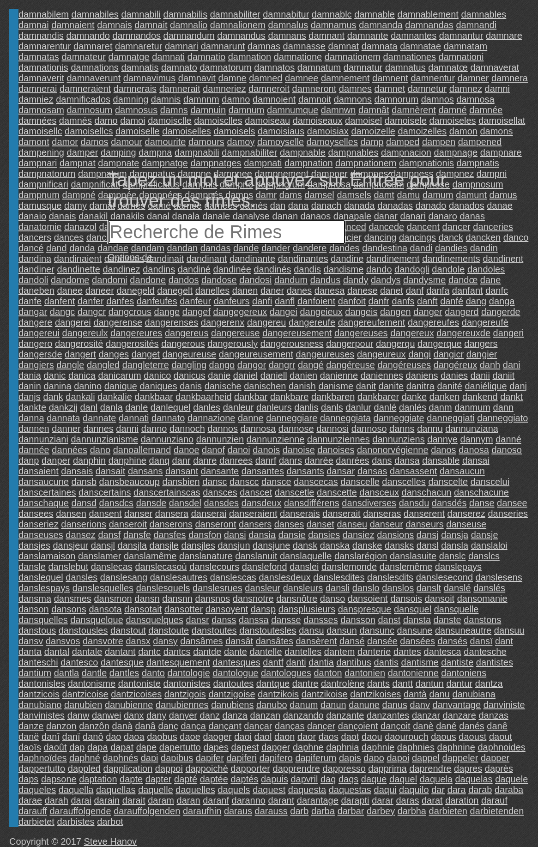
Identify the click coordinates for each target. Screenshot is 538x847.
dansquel (412, 609)
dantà (415, 694)
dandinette (78, 269)
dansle (32, 567)
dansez (81, 535)
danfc (496, 290)
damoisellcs (89, 131)
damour (126, 142)
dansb (84, 482)
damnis (166, 99)
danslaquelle (306, 556)
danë (28, 737)
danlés (412, 407)
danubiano (39, 705)
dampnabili (197, 152)
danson (33, 609)
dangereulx (85, 333)
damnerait (179, 89)
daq (328, 779)
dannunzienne (276, 439)
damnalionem (238, 25)
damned (265, 78)
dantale (87, 652)
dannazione (211, 418)
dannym (476, 439)
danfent (59, 301)
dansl (428, 545)
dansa (407, 460)
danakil (93, 216)
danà (122, 726)
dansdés (449, 503)
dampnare (501, 152)
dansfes (170, 535)
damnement (345, 78)
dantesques (236, 662)
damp (371, 142)
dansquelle (456, 609)
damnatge (129, 57)
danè (423, 726)
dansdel (185, 503)
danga (502, 301)
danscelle (360, 482)
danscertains (105, 492)
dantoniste (139, 683)
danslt (429, 588)
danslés (489, 588)
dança (193, 726)
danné (508, 439)
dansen (71, 513)
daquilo (414, 790)
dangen (395, 312)
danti (296, 662)
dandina (34, 259)
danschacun (427, 492)
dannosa (258, 429)
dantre (305, 683)
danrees (236, 460)
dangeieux (321, 312)
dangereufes (433, 322)
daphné (84, 758)
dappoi (169, 768)
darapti (355, 800)
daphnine (456, 747)
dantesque (122, 662)
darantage (318, 800)
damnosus (136, 110)
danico (157, 375)
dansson (357, 620)
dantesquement (178, 662)
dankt (511, 397)
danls (332, 407)
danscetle (294, 492)
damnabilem (43, 14)
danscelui (490, 482)
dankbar (250, 397)
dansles (81, 577)
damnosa (475, 99)
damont (33, 142)
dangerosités (132, 344)
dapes (216, 747)
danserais (300, 513)
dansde (151, 503)
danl (88, 407)
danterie (374, 652)
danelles (212, 290)
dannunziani (43, 439)
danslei (304, 567)
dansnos (212, 598)
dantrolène (343, 683)
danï (71, 737)
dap (77, 747)
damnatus (405, 67)
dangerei (73, 322)
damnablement (428, 14)
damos (95, 142)
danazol (80, 227)
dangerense (117, 322)
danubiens (232, 705)
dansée (382, 641)
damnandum (189, 35)
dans (382, 460)
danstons (482, 620)
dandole (448, 269)
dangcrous (130, 312)
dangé (311, 365)
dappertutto (41, 768)
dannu (430, 429)
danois (266, 450)
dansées (417, 641)
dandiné (194, 269)
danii (480, 375)
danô (93, 737)
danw (78, 715)
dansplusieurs (306, 609)
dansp (263, 609)
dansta (417, 620)
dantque (273, 683)
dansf (109, 535)
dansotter (183, 609)
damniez (36, 99)
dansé (352, 641)
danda (82, 248)
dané (446, 726)
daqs (348, 779)
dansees (36, 513)
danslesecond (444, 577)
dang (476, 301)
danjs (29, 397)
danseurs (424, 524)
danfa (437, 290)
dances (69, 237)
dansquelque (96, 620)
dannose (296, 429)
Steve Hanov (110, 841)
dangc (62, 312)
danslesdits (390, 577)
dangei (283, 312)
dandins (159, 269)
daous (443, 737)
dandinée (232, 269)
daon (284, 737)
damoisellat (501, 120)
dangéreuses (404, 365)
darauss (271, 811)
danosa (474, 450)
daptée (214, 779)
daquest (269, 790)
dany (156, 715)
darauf (494, 800)
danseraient (253, 513)
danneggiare (291, 418)
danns (402, 429)
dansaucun (462, 471)
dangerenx (223, 322)
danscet (256, 492)
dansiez (359, 535)
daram (161, 800)
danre (205, 460)
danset (320, 524)
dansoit (440, 598)
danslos (398, 588)
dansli (338, 588)
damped (402, 142)
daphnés (120, 758)
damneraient (85, 89)
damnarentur (44, 46)
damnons (353, 99)
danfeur (195, 301)
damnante (367, 35)
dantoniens (463, 673)
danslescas (233, 577)
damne (232, 78)
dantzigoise (231, 694)
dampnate (118, 163)
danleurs (274, 407)
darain (107, 800)
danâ (145, 726)
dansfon (204, 535)
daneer (99, 290)
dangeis (361, 312)
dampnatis (478, 163)
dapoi (398, 758)
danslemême (406, 567)
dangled (103, 365)
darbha (412, 811)
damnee (301, 78)
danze (31, 726)
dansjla (132, 545)
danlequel (171, 407)
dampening (41, 152)
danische (223, 386)
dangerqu (395, 344)
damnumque (292, 110)
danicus (190, 375)
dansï (481, 641)
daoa (134, 737)
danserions (83, 524)
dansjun (234, 545)
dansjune (271, 545)
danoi (239, 450)
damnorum (397, 99)
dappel (426, 758)
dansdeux (262, 503)
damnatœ (448, 67)
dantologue (235, 673)
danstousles (83, 630)
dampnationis (426, 163)
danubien (83, 705)
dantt (403, 683)
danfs (403, 301)
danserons (171, 524)
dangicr (449, 354)
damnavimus (149, 78)
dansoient (368, 598)
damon (463, 131)
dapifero (276, 758)
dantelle (266, 652)
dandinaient (78, 259)
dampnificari (43, 184)
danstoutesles (267, 630)
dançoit (396, 726)
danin (29, 386)
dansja (454, 535)
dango (222, 365)
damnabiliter (235, 14)
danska (335, 545)
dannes (98, 429)
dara (456, 790)
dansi (235, 535)
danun (333, 705)
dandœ (463, 280)
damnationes (409, 57)
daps (28, 779)
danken (444, 397)
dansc (214, 482)
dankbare (289, 397)
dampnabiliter (249, 152)
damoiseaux (318, 120)
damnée (485, 110)
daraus (238, 811)
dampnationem (365, 163)
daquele (511, 779)
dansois (406, 598)
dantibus (353, 662)
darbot (110, 822)
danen (245, 290)
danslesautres (179, 577)
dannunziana (471, 429)
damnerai (37, 89)
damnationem (353, 57)
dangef (196, 312)
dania (29, 375)
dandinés (272, 269)
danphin (89, 460)
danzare (459, 715)
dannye (442, 439)
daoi (243, 737)
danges (114, 354)
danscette (337, 492)
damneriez (224, 89)
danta (30, 652)
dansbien (180, 482)
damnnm (201, 99)
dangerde (500, 312)
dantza (489, 683)
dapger (275, 747)
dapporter (250, 768)
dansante (220, 471)
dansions (395, 535)
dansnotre (253, 598)
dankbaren (333, 397)
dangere (35, 322)
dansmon (113, 598)
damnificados (83, 99)
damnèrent (414, 110)
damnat (343, 46)
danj (518, 386)
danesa (329, 290)
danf (415, 290)
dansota (105, 609)
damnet (390, 89)
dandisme (344, 269)
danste (447, 620)
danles (206, 407)
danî (51, 737)
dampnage (456, 152)
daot (350, 737)
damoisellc (40, 131)
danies (454, 375)
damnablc (332, 14)
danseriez (38, 524)
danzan (265, 715)
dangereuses (361, 333)
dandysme (424, 280)
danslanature (206, 556)
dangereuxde (463, 333)
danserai (209, 513)
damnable (374, 14)
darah (56, 800)
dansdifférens (311, 503)
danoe (186, 450)
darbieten (448, 811)
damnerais (135, 89)
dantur (459, 683)
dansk (305, 545)
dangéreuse (350, 365)
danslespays (44, 588)
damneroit (269, 89)
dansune (415, 630)
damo (106, 120)
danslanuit (256, 556)
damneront (314, 89)
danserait (341, 513)
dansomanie (482, 598)
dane (490, 280)
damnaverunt (94, 78)
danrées (352, 460)
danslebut (68, 567)
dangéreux (456, 365)
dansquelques (154, 620)
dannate (99, 418)
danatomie (39, 227)
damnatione (298, 57)
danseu (352, 524)
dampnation (308, 163)
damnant (326, 35)
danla (111, 407)
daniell (273, 375)
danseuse (466, 524)
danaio (32, 216)
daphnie (378, 747)
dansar (340, 471)
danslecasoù (161, 567)
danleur (238, 407)
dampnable (303, 152)
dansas (372, 471)
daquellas (116, 790)
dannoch (187, 429)
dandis (307, 269)
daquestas (350, 790)
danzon (61, 726)
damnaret (93, 46)
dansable (440, 460)
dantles (124, 673)
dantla (66, 673)
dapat (121, 747)
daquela (436, 779)
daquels (234, 790)
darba (323, 811)
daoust (472, 737)
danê (497, 726)
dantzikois (278, 694)
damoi (132, 120)
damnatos (274, 67)
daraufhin (202, 811)
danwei (106, 715)
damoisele (406, 120)
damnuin (208, 110)
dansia (262, 535)
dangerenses (172, 322)
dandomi (109, 280)
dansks (399, 545)
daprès (499, 768)
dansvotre (103, 641)
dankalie (114, 397)
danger (427, 312)
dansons (68, 609)
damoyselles (332, 142)
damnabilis (185, 14)
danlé (385, 407)
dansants (305, 471)
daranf (216, 800)
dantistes (494, 662)
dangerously (232, 344)
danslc (452, 556)
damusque (39, 205)
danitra (420, 386)
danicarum (119, 375)
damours (206, 142)
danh (490, 365)
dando (379, 269)
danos (443, 450)
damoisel (363, 120)
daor (306, 737)
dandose (219, 280)
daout (500, 737)
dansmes (72, 598)
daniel (245, 375)
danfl (285, 301)
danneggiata (345, 418)
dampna (155, 152)
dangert (80, 354)
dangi (419, 354)
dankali (80, 397)
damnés (75, 120)
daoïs (29, 747)
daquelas (473, 779)
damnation (249, 57)
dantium (34, 673)
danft (427, 301)
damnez (465, 89)
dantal (57, 652)
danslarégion (360, 556)
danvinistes (41, 715)
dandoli (33, 280)
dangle (70, 365)
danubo (271, 705)
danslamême (150, 556)
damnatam (466, 46)
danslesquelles (103, 588)
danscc (244, 482)
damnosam (41, 110)
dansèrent (316, 641)
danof (213, 450)
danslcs (484, 556)
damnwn (338, 110)
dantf (273, 662)
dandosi (255, 280)
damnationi (461, 57)
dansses (320, 620)
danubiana (474, 694)
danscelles (404, 482)
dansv (30, 641)
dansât (239, 641)
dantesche (485, 652)
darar (382, 800)
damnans (287, 35)
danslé (457, 588)
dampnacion (406, 152)
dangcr (92, 312)
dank (53, 397)
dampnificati (95, 184)
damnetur (427, 89)
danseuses (40, 535)
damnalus (288, 25)
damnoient (274, 99)
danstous (37, 630)
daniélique (486, 386)
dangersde (40, 354)
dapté (185, 779)
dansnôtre (296, 598)
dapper (495, 758)
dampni (492, 174)
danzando (303, 715)
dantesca (442, 652)
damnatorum (226, 67)
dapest (245, 747)
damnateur (83, 57)
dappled (84, 768)
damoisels (234, 131)
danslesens (499, 577)
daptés (244, 779)
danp (28, 460)
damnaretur (138, 46)
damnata (380, 46)
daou (372, 737)
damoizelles (422, 131)
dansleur (262, 588)
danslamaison (46, 556)
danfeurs (232, 301)
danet (391, 290)
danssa (254, 620)
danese (362, 290)
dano (100, 450)
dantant (120, 652)
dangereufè (485, 322)
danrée (319, 460)
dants (378, 683)
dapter (158, 779)
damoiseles (452, 120)
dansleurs (303, 588)
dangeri (508, 333)
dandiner (36, 269)
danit (366, 386)
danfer (91, 301)
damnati (168, 57)
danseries (508, 513)
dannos (222, 429)
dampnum (39, 195)
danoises (335, 450)
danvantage (457, 705)
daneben (36, 290)
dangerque (439, 344)
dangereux (412, 333)
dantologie (189, 673)
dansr (197, 620)
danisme (336, 386)
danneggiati (450, 418)
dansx (138, 641)
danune (364, 705)
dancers (34, 237)
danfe (30, 301)
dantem (339, 652)
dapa (97, 747)
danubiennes (182, 705)
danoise (299, 450)
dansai (476, 460)
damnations (94, 67)
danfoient (316, 301)
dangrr (282, 365)
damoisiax (328, 131)
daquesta (307, 790)
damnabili (141, 14)
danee (70, 290)
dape (146, 747)
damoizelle (373, 131)
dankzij (63, 407)
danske (367, 545)
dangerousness (292, 344)
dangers (480, 344)
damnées (37, 120)
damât (102, 205)
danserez (466, 513)
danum (304, 705)
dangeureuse (189, 354)
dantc (149, 652)
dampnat (78, 163)
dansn (147, 598)
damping (118, 152)
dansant (181, 471)
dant (504, 641)
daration (461, 800)
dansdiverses (369, 503)
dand (56, 248)
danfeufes (157, 301)
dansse (286, 620)
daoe (190, 737)
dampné (79, 195)
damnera (509, 78)
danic (55, 375)
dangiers (36, 365)
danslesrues (217, 588)
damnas (264, 46)
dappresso (343, 768)
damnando (88, 35)
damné (452, 110)
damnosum (90, 110)
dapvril (304, 779)
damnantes (413, 35)
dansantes (263, 471)
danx (134, 715)
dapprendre (296, 768)
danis (191, 386)
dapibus (177, 758)
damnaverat (494, 67)
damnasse (304, 46)
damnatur (363, 67)
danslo (366, 588)
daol (263, 737)
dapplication (128, 768)
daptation (98, 779)
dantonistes (187, 683)
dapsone (59, 779)
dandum (291, 280)
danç (168, 726)
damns (174, 110)
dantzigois (185, 694)
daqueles (37, 790)
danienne (339, 375)
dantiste (457, 662)
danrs (290, 460)
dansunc (376, 630)
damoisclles (218, 120)
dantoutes (233, 683)
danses (289, 524)
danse (482, 503)
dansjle (164, 545)
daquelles (195, 790)
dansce (276, 482)
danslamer (99, 556)
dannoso (369, 429)
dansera (171, 513)
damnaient (72, 25)
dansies (324, 535)
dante (235, 652)
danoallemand (142, 450)
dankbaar (153, 397)
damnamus (334, 25)
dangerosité (79, 344)
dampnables (353, 152)
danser (138, 513)
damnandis (41, 35)
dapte (131, 779)
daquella (76, 790)
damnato (179, 67)
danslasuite (413, 556)
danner (66, 429)
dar (438, 790)
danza (235, 715)
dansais (77, 471)
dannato (168, 418)
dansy (165, 641)
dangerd (461, 312)
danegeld (135, 290)
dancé (31, 248)
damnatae (420, 46)
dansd (84, 503)
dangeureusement (256, 354)
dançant (225, 726)
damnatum (319, 67)
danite (391, 386)
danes (299, 290)
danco (516, 237)
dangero (35, 344)
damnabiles (95, 14)
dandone (148, 280)
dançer (321, 726)
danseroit (128, 524)
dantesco (79, 662)
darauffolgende (80, 811)
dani (511, 365)
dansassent (413, 471)
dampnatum (102, 174)
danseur (386, 524)
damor (65, 142)
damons (496, 131)
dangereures (136, 333)
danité (449, 386)
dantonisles (41, 683)
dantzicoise (85, 694)
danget (146, 354)
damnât (373, 110)
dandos (184, 280)
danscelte (448, 482)
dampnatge (165, 163)
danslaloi (489, 545)
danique (120, 386)
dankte (32, 407)
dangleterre (145, 365)
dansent (105, 513)
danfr (378, 301)
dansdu (414, 503)
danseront (215, 524)
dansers (255, 524)
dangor (251, 365)
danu (439, 694)
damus (503, 195)
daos (329, 737)
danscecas (316, 482)
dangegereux (240, 312)
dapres (468, 768)
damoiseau (267, 120)
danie (219, 375)
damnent (390, 78)
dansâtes (274, 641)
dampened (480, 142)
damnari (181, 46)
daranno (249, 800)
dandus (325, 280)
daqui (385, 790)
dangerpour (349, 344)
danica (82, 375)
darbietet (36, 822)
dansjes (34, 545)
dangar (32, 312)
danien (303, 375)
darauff (32, 811)
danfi (262, 301)
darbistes (75, 822)
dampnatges (216, 163)
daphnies (416, 747)
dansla (454, 545)
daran (188, 800)
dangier (481, 354)
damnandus (241, 35)
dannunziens (398, 439)
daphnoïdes (42, 758)
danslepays (458, 567)
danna (31, 418)
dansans (145, 471)
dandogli (411, 269)
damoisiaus (281, 131)
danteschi (38, 662)
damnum (247, 110)
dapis (350, 758)
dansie (292, 535)
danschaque (43, 503)
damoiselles (186, 131)
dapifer (210, 758)
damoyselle (280, 142)
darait (133, 800)
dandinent (503, 259)
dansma (34, 598)
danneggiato (502, 418)
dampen (438, 142)
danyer (183, 715)
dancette (104, 237)
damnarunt (223, 46)
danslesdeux (284, 577)
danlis (306, 407)
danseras (382, 513)
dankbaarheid (203, 397)
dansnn (177, 598)
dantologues (286, 673)
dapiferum (315, 758)
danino (88, 386)
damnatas (38, 57)
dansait (111, 471)
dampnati (263, 163)
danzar (426, 715)
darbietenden (497, 811)
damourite (165, 142)
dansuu (509, 630)
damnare (504, 35)
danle (136, 407)
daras (407, 800)
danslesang (123, 577)
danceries (493, 227)
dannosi (332, 429)
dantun (430, 683)
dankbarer (378, 397)
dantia (321, 662)
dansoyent (227, 609)
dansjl (103, 545)
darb (299, 811)
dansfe (137, 535)
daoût (55, 747)
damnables (483, 14)
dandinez (121, 269)
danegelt (175, 290)
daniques (158, 386)
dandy (356, 280)
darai (81, 800)
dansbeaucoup (129, 482)
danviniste (504, 705)
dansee (512, 503)
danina (58, 386)
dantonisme (91, 683)
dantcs (177, 652)
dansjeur (71, 545)
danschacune (481, 492)
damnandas (429, 25)
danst (389, 620)
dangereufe (312, 322)
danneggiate (399, 418)
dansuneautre (463, 630)
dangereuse (235, 333)
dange (167, 312)
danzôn (94, 726)
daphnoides (501, 747)
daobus (162, 737)
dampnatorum (46, 174)
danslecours (214, 567)
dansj (428, 535)
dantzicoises (136, 694)
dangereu (266, 322)
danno (154, 429)
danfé (451, 301)
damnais (114, 25)
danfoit (352, 301)
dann (503, 407)
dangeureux (381, 354)
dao (113, 737)
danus (395, 705)
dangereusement (297, 333)
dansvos (63, 641)
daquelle (155, 790)
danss (224, 620)
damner (473, 78)
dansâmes (201, 641)
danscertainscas (166, 492)
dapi (149, 758)
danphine (127, 460)
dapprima (387, 768)
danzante (345, 715)
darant (281, 800)
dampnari (37, 163)
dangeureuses (325, 354)
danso (332, 598)
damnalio (188, 25)
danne (251, 418)
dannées (69, 450)
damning (131, 99)
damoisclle (169, 120)
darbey (381, 811)
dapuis (274, 779)
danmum (472, 407)
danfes (120, 301)
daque (374, 779)
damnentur (433, 78)
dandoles (486, 269)
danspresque (365, 609)
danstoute (168, 630)
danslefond (264, 567)
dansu (311, 630)
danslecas (112, 567)
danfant (467, 290)
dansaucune (43, 482)
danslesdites (338, 577)
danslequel (40, 577)
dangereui (39, 333)
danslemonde (349, 567)
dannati (134, 418)
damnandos (137, 35)
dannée (33, 450)
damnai (33, 25)
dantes (407, 652)
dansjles (198, 545)
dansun (341, 630)
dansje (484, 535)
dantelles (302, 652)
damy (75, 205)
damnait (150, 25)
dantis (386, 662)
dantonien (365, 673)
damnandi (476, 25)
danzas (493, 715)
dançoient (358, 726)
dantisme (420, 662)
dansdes (221, 503)
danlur (358, 407)
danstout (128, 630)
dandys (386, 280)
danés (471, 726)
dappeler (460, 758)
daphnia (342, 747)
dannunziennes (338, 439)
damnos (437, 99)
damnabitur (286, 14)
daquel (403, 779)
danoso (506, 450)
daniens (422, 375)
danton (328, 673)
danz (210, 715)
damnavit (197, 78)
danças (290, 726)
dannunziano (167, 439)
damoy (240, 142)
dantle (94, 673)
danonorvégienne (393, 450)
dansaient (38, 471)
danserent (424, 513)
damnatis (139, 67)
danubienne (129, 705)
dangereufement (371, 322)
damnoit (314, 99)
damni (497, 89)
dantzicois (39, 694)
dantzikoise (325, 694)
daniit (504, 375)
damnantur (461, 35)
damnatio (206, 57)
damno (236, 99)
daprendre (430, 768)
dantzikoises (375, 694)
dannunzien (220, 439)
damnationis (43, 67)
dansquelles (43, 620)
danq (159, 460)
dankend (480, 397)
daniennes (382, 375)
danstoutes (214, 630)
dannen (33, 429)
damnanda (381, 25)
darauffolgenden (147, 811)
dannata (63, 418)
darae (30, 800)
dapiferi (241, 758)
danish (302, 386)
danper (56, 460)
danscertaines (47, 492)
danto (153, 673)
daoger (217, 737)
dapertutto (180, 747)
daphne (308, 747)
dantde (207, 652)
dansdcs (116, 503)
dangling (188, 365)
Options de (130, 257)
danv (420, 705)
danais (62, 216)
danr (181, 460)
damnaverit (41, 78)
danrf (266, 460)
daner (272, 290)
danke (414, 397)
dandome (70, 280)
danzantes (388, 715)
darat (432, 800)
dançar (258, 726)
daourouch (407, 737)
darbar (351, 811)
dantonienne (413, 673)
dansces (220, 492)
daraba (509, 790)
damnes (355, 89)
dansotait (143, 609)
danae (500, 205)
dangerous (183, 344)
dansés (452, 641)
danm (440, 407)
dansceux (379, 492)
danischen (265, 386)
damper (82, 152)
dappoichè (206, 768)
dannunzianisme (104, 439)
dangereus (187, 333)
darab (480, 790)
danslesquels (163, 588)
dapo (373, 758)
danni (127, 429)
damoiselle (137, 131)
